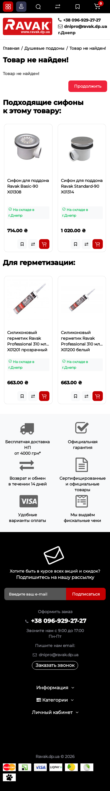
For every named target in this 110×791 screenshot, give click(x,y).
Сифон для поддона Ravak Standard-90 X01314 (82, 186)
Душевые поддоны (44, 48)
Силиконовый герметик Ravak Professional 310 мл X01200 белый (80, 341)
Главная (11, 48)
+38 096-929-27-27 (79, 20)
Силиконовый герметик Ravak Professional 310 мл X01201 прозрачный (27, 341)
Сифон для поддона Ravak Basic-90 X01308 (28, 186)
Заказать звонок (55, 665)
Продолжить (87, 86)
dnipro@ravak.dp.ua (82, 26)
